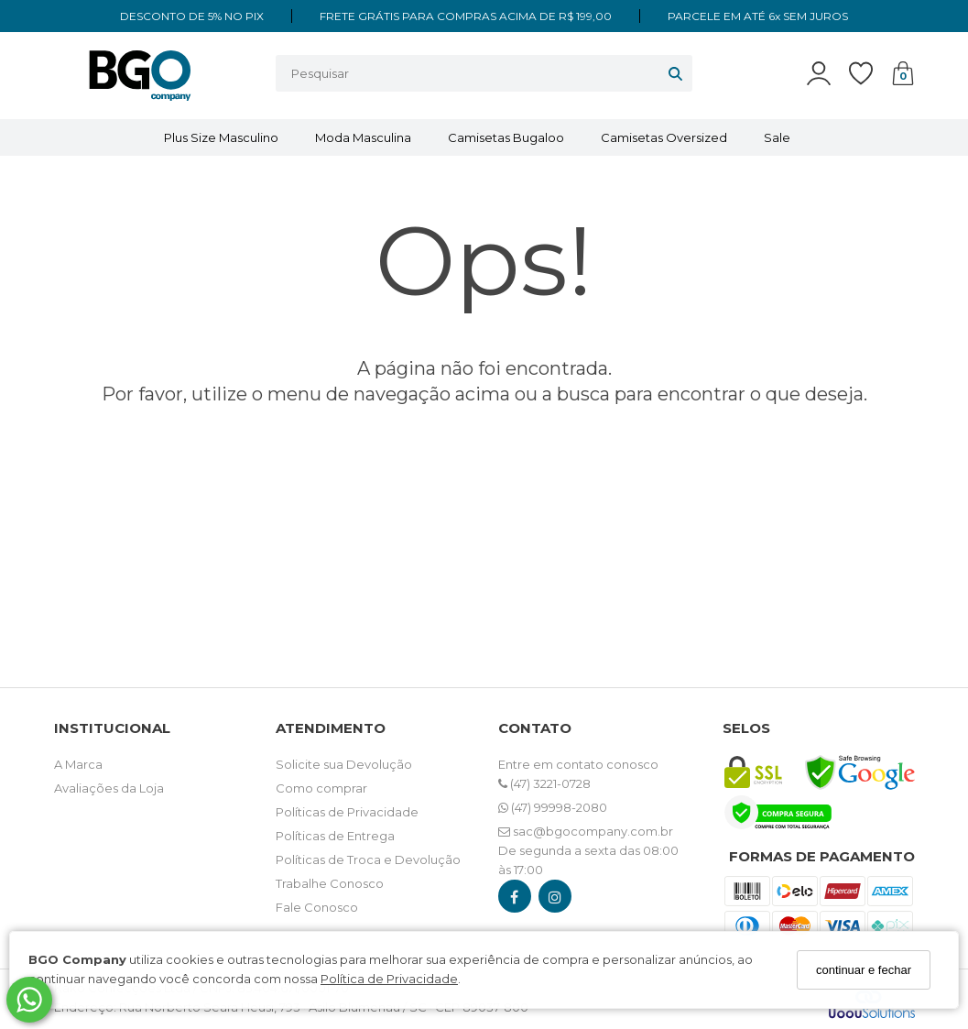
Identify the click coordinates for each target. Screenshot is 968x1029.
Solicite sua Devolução (344, 764)
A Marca (78, 764)
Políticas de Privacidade (347, 812)
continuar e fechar (863, 970)
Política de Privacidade (389, 978)
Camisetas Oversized (664, 137)
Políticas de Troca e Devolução (368, 859)
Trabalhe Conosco (330, 883)
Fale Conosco (317, 907)
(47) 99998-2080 (552, 807)
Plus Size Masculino (221, 137)
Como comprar (321, 788)
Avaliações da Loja (109, 788)
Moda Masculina (363, 137)
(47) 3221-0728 (544, 783)
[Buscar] (675, 73)
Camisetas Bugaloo (506, 137)
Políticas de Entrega (335, 835)
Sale (777, 137)
